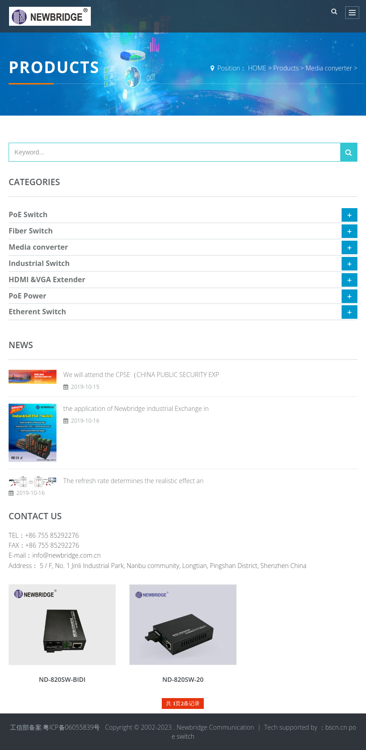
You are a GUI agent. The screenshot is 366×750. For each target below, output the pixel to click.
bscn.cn (336, 727)
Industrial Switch (39, 263)
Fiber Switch (31, 231)
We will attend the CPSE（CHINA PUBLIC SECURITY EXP (141, 374)
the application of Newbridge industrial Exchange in (136, 408)
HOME (257, 68)
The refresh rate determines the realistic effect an (133, 480)
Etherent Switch (37, 312)
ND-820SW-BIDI (62, 679)
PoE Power (27, 296)
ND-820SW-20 (182, 679)
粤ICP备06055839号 (71, 727)
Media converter (328, 68)
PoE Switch (28, 214)
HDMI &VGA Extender (47, 279)
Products (286, 68)
